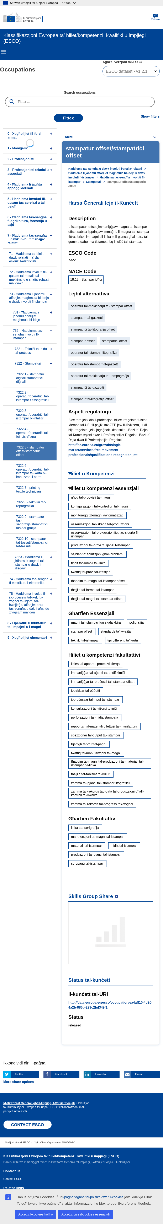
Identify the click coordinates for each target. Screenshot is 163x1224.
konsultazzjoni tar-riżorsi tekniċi (94, 708)
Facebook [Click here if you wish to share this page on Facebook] (61, 1074)
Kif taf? (69, 3)
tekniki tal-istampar (85, 640)
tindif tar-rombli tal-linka (88, 563)
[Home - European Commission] (23, 17)
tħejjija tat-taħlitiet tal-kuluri (90, 774)
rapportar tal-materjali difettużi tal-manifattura (104, 726)
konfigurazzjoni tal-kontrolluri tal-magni (99, 506)
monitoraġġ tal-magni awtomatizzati (97, 515)
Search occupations (80, 92)
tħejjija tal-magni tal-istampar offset (96, 599)
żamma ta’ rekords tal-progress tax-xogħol (102, 804)
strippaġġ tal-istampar (87, 863)
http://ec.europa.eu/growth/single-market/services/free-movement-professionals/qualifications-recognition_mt (103, 450)
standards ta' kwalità (116, 631)
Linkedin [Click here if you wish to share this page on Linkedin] (100, 1074)
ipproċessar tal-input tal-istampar (95, 699)
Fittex (68, 118)
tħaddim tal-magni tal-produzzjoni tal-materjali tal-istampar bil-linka (107, 763)
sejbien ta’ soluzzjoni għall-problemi (97, 554)
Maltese (155, 17)
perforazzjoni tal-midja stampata (94, 717)
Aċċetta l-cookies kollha (35, 1214)
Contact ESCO (12, 1179)
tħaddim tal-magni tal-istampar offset (98, 581)
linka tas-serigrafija (85, 828)
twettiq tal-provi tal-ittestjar (90, 572)
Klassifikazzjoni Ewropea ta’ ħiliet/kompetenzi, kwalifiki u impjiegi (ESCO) (61, 1156)
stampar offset (81, 631)
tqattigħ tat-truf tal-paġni (88, 744)
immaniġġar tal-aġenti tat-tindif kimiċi (98, 673)
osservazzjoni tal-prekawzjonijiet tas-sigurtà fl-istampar (105, 534)
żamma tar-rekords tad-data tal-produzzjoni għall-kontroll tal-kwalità (107, 793)
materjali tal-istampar (86, 845)
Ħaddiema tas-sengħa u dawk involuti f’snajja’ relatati (105, 168)
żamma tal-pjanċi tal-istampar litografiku (100, 783)
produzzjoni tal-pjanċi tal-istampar (96, 854)
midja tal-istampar (124, 845)
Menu (3, 51)
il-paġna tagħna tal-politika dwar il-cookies (92, 1197)
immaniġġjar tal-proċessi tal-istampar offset (103, 681)
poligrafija (136, 622)
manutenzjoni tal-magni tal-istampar (97, 836)
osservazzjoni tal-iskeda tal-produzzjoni (100, 524)
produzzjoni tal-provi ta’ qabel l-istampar (100, 545)
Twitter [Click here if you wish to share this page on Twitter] (19, 1074)
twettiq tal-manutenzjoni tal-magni (96, 753)
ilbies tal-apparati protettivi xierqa (95, 664)
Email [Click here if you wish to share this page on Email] (138, 1074)
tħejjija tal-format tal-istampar (92, 590)
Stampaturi (93, 181)
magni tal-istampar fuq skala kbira (96, 622)
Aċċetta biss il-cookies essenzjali (85, 1214)
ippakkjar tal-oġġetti (85, 690)
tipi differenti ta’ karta (122, 640)
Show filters (150, 116)
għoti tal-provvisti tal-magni (91, 497)
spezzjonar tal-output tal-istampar (95, 735)
